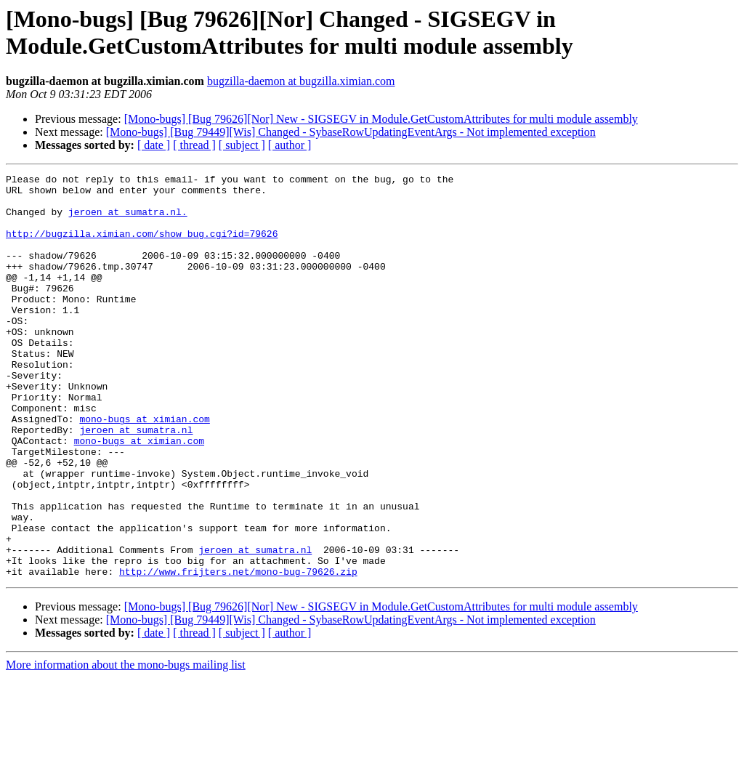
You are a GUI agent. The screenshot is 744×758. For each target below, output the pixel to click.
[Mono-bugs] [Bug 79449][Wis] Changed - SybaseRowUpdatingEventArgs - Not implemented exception (351, 132)
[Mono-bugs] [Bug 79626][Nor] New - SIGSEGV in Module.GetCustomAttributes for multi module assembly (381, 119)
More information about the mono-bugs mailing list (126, 745)
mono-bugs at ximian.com (144, 468)
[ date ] (153, 145)
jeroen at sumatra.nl (136, 481)
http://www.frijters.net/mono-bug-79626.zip (238, 651)
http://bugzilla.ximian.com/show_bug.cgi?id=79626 (142, 246)
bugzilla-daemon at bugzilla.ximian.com (301, 81)
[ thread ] (194, 145)
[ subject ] (242, 145)
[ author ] (290, 145)
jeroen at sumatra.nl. (127, 220)
